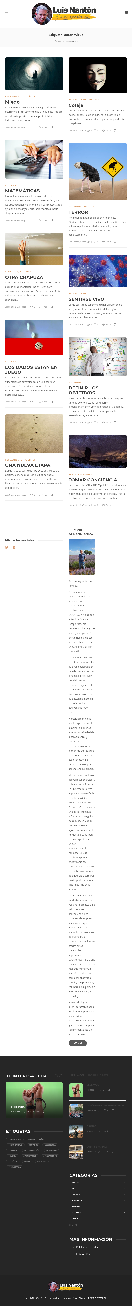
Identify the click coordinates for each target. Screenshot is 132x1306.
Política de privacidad (88, 1247)
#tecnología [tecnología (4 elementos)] (14, 1167)
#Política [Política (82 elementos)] (12, 1161)
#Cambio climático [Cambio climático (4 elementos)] (37, 1139)
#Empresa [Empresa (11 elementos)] (12, 1150)
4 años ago (85, 130)
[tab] (76, 1075)
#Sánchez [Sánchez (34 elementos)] (41, 1161)
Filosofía (99, 1212)
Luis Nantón (83, 1254)
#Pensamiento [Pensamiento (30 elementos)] (50, 1156)
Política (30, 96)
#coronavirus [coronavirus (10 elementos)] (15, 1145)
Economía (75, 206)
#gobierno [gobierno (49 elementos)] (51, 1150)
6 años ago (21, 401)
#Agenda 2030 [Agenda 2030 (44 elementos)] (14, 1139)
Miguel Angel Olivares (76, 1298)
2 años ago (21, 127)
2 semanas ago (93, 1110)
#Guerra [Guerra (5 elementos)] (12, 1156)
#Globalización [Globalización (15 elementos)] (31, 1150)
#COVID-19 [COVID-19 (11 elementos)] (33, 1145)
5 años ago (21, 306)
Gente (72, 474)
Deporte (99, 1194)
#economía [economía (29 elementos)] (50, 1145)
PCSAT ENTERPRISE (97, 1298)
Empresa (99, 1206)
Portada (58, 40)
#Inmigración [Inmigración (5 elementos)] (30, 1156)
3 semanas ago (93, 1131)
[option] (34, 1100)
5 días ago (15, 1111)
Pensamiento (14, 96)
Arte (99, 1188)
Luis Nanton (10, 127)
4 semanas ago (93, 1151)
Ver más (78, 1043)
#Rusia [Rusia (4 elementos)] (27, 1161)
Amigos (99, 1182)
